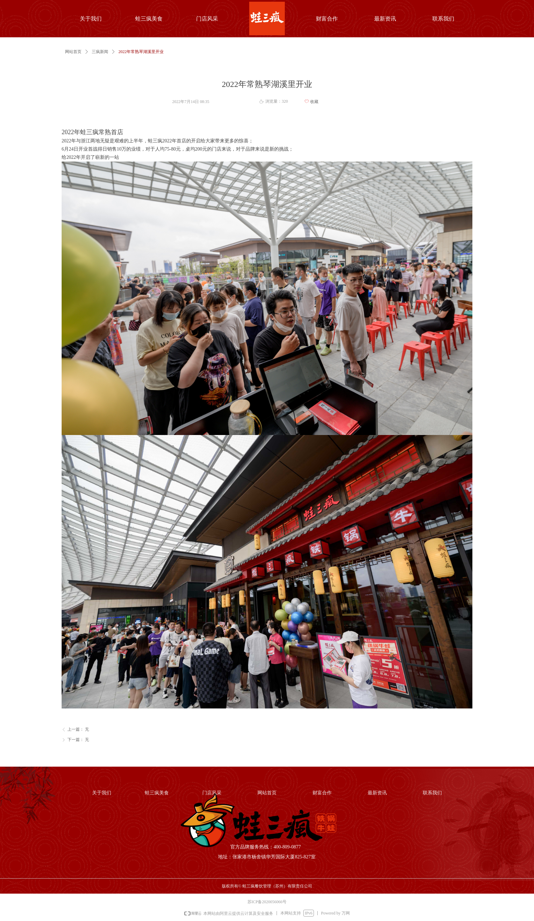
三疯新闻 (100, 51)
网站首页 (73, 51)
